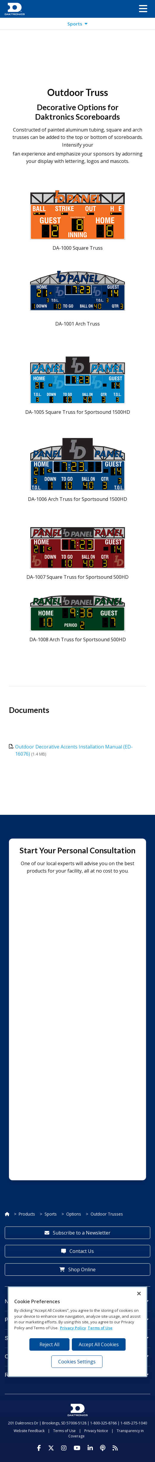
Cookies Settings (77, 1361)
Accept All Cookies (99, 1344)
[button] (143, 9)
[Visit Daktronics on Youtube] (77, 1448)
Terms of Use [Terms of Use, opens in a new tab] (100, 1327)
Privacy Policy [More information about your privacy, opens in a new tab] (73, 1327)
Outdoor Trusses (107, 1214)
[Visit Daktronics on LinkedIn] (90, 1448)
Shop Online (77, 1269)
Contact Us (77, 1251)
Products (27, 1214)
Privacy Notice (96, 1430)
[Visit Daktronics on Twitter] (51, 1448)
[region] (77, 1331)
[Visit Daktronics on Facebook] (39, 1448)
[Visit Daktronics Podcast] (102, 1448)
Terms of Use (64, 1430)
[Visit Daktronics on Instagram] (64, 1448)
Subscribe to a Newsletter (77, 1232)
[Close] (138, 1293)
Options (73, 1214)
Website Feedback (29, 1430)
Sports (51, 1214)
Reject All (49, 1344)
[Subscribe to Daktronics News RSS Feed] (115, 1448)
